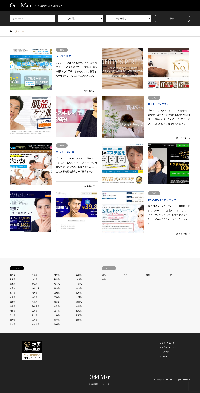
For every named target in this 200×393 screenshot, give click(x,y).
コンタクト (105, 384)
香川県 (12, 315)
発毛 (104, 279)
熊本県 (57, 320)
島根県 (79, 306)
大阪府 (57, 302)
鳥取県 (57, 306)
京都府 (35, 302)
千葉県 (79, 284)
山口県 (57, 311)
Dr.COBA (163, 356)
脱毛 (104, 275)
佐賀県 (12, 320)
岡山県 (12, 311)
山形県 (35, 279)
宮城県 (79, 275)
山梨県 (57, 293)
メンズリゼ (164, 352)
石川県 (12, 293)
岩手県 (57, 275)
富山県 (79, 288)
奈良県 (12, 306)
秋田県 (12, 279)
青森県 (35, 275)
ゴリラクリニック (167, 343)
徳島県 (79, 311)
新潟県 (57, 288)
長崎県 (35, 320)
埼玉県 (57, 284)
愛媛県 (35, 315)
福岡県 (79, 315)
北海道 (12, 275)
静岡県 (35, 297)
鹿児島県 (35, 324)
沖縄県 (57, 324)
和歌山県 (35, 306)
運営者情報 (93, 384)
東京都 (12, 288)
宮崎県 (12, 324)
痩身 (148, 275)
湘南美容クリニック (168, 347)
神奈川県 (35, 288)
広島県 (35, 311)
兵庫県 (79, 302)
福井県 (35, 293)
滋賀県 (12, 302)
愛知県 (57, 297)
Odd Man (100, 377)
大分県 (79, 320)
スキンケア (128, 275)
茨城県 (79, 279)
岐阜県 (12, 297)
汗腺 (170, 275)
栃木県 (12, 284)
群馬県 (35, 284)
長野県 (79, 293)
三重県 (79, 297)
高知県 (57, 315)
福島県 (57, 279)
